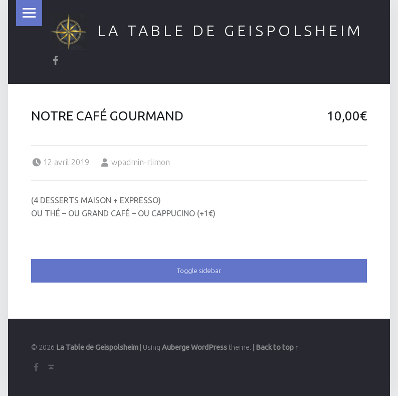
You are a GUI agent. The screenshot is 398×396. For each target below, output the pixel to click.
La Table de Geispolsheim (230, 30)
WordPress (209, 347)
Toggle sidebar (199, 270)
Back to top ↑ (277, 347)
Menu (29, 13)
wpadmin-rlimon (140, 162)
